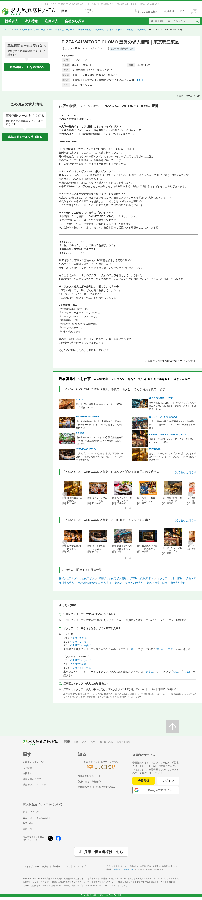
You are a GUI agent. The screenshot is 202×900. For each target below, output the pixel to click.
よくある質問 (43, 817)
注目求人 (51, 21)
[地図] (140, 79)
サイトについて (31, 812)
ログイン (168, 780)
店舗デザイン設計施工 (108, 878)
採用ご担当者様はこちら (103, 851)
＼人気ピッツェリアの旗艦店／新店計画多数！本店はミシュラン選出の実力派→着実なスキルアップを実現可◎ (99, 456)
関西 (76, 741)
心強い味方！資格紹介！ (90, 781)
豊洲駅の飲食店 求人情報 (112, 578)
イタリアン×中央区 (80, 645)
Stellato (80, 433)
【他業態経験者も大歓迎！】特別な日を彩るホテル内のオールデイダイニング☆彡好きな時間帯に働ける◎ (99, 424)
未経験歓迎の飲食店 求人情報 (94, 582)
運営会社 (27, 829)
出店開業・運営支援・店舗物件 (66, 878)
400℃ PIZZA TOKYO (86, 449)
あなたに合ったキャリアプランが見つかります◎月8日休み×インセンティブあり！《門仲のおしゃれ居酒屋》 (172, 456)
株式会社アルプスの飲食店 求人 (77, 578)
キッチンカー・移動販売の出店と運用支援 (126, 882)
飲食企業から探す (32, 779)
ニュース (27, 817)
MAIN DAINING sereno (87, 417)
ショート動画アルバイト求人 (105, 885)
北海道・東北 (106, 741)
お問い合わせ (30, 823)
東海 (84, 741)
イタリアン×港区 (79, 637)
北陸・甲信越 (123, 741)
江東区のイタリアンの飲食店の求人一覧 (126, 29)
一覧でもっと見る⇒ (184, 472)
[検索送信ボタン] (197, 21)
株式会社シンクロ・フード (124, 869)
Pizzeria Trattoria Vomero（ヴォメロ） (170, 434)
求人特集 (31, 21)
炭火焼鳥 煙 (154, 449)
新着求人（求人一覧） (34, 762)
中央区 (171, 649)
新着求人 (11, 21)
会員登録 (143, 780)
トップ (7, 29)
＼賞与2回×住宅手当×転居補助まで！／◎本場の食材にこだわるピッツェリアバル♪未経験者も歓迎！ (172, 424)
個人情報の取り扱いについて (56, 866)
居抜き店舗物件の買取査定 (76, 882)
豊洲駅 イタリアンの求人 (129, 582)
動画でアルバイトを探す (35, 784)
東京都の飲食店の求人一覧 (62, 29)
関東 (16, 29)
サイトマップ (79, 866)
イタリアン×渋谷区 (80, 641)
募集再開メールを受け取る (27, 67)
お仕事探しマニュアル (89, 776)
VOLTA (79, 399)
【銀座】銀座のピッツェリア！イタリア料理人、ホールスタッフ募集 (172, 440)
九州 (93, 741)
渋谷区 (159, 649)
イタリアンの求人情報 (169, 578)
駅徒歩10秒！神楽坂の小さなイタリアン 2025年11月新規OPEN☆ (99, 406)
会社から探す (75, 21)
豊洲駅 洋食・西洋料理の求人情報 (166, 582)
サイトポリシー (31, 866)
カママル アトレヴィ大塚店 (163, 417)
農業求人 (72, 885)
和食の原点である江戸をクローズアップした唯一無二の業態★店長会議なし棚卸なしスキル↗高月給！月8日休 (172, 405)
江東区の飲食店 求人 (141, 578)
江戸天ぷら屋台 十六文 (161, 398)
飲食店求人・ (143, 878)
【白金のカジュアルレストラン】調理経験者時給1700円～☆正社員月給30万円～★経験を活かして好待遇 (99, 440)
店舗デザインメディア (46, 885)
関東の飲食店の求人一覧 (33, 29)
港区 (133, 649)
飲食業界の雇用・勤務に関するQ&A (96, 787)
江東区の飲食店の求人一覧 (91, 29)
